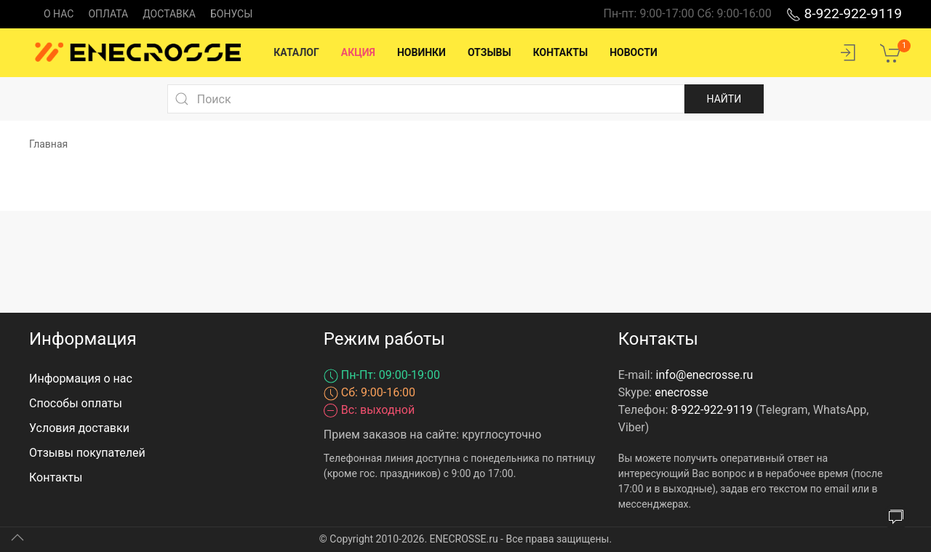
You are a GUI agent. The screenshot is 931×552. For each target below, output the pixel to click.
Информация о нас (80, 378)
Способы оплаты (75, 403)
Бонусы (231, 14)
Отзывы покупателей (87, 453)
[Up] (17, 537)
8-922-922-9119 (844, 13)
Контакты (55, 477)
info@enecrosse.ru (705, 375)
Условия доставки (79, 428)
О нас (58, 14)
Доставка (169, 14)
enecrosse (681, 392)
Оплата (108, 14)
